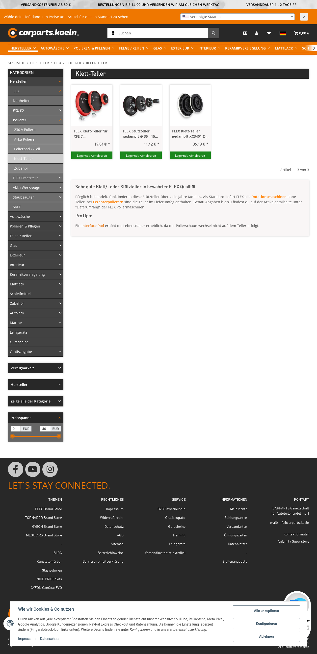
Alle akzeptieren (266, 611)
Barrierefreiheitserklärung (103, 561)
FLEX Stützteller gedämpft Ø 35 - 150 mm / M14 (140, 134)
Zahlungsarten (236, 518)
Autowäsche (20, 216)
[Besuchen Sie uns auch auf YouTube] (33, 469)
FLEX (16, 91)
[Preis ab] (15, 429)
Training (179, 535)
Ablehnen (266, 636)
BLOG (57, 553)
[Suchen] (157, 33)
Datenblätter (237, 544)
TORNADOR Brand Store (43, 518)
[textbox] (237, 17)
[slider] (12, 436)
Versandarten (237, 526)
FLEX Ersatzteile (26, 178)
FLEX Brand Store (48, 509)
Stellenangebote (234, 561)
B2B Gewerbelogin (171, 509)
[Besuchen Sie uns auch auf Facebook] (15, 469)
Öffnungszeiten (235, 535)
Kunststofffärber (49, 561)
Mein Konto (238, 509)
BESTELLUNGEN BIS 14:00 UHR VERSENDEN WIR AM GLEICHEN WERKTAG (158, 4)
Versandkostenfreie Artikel (165, 553)
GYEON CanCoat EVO (46, 588)
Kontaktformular (296, 534)
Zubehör (21, 168)
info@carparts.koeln (294, 523)
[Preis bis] (45, 429)
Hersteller (18, 81)
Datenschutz (49, 639)
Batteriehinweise (111, 553)
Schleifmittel (20, 293)
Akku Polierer (25, 139)
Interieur (17, 264)
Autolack (17, 313)
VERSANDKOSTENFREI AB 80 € (46, 4)
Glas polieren (52, 570)
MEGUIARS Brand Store (44, 535)
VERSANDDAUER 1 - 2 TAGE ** (271, 4)
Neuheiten (21, 100)
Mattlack (17, 284)
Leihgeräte (18, 332)
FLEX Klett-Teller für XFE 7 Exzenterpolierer (90, 134)
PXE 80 (18, 110)
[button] (257, 33)
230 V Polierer (25, 129)
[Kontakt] (245, 33)
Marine (16, 322)
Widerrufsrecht (112, 518)
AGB (120, 535)
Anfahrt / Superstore (293, 541)
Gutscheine (19, 342)
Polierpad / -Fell (27, 149)
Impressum (26, 639)
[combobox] (237, 16)
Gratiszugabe (21, 351)
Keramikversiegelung (27, 274)
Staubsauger (23, 197)
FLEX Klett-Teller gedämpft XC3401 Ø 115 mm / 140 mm (189, 134)
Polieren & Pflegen (25, 226)
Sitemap (117, 544)
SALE (17, 206)
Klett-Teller (23, 158)
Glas (13, 245)
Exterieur (17, 255)
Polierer (19, 120)
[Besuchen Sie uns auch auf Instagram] (50, 469)
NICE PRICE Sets (49, 579)
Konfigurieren (266, 624)
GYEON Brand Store (47, 526)
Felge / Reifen (21, 235)
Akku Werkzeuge (26, 187)
